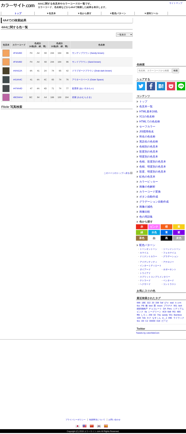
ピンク (154, 226)
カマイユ (144, 252)
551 (171, 315)
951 (175, 305)
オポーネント (169, 269)
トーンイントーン (171, 249)
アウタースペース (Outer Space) (88, 79)
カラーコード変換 (150, 191)
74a (159, 315)
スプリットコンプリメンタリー (155, 277)
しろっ (144, 315)
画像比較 (144, 211)
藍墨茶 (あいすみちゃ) (83, 88)
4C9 (164, 311)
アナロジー (168, 262)
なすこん (156, 318)
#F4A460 (17, 53)
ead (172, 302)
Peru (169, 308)
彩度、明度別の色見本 (152, 171)
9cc (138, 321)
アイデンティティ (148, 262)
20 (153, 302)
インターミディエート (150, 265)
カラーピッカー (148, 181)
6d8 (169, 311)
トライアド (145, 273)
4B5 (179, 311)
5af (161, 302)
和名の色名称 (147, 136)
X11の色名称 (147, 116)
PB (142, 305)
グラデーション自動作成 (154, 201)
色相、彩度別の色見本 (152, 161)
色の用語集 (146, 216)
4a (145, 311)
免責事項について (97, 419)
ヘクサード (145, 284)
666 (138, 302)
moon (159, 305)
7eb (144, 318)
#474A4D (17, 88)
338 (157, 302)
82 (154, 315)
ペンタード (168, 280)
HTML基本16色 (148, 111)
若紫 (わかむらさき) (81, 97)
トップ (17, 13)
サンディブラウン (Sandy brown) (88, 53)
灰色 (178, 238)
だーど (164, 321)
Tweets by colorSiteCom (147, 333)
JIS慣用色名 (146, 131)
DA (164, 308)
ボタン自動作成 (148, 196)
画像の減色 (146, 206)
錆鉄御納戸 (142, 308)
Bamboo (178, 315)
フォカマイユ (169, 252)
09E (170, 318)
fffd (138, 315)
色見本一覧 (146, 106)
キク (149, 318)
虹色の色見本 (147, 176)
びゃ (166, 302)
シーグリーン (154, 311)
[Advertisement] (161, 39)
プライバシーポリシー (76, 419)
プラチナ (168, 305)
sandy (165, 315)
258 (150, 315)
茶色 (141, 238)
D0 (142, 321)
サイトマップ (175, 3)
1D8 (139, 318)
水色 (154, 232)
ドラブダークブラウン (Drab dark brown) (92, 70)
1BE (144, 302)
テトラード (145, 280)
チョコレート (155, 308)
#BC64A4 (18, 97)
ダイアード (145, 269)
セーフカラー (147, 126)
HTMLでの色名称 (149, 121)
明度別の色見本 (148, 156)
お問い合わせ (114, 419)
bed (150, 305)
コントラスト (169, 284)
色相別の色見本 (148, 146)
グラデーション (170, 256)
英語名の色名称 (148, 141)
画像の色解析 (147, 186)
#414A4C (17, 79)
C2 (146, 321)
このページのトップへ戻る (117, 173)
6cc (138, 305)
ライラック (178, 318)
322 (149, 302)
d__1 (164, 318)
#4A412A (17, 70)
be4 (180, 305)
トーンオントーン (148, 249)
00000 (152, 321)
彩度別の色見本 (148, 151)
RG (174, 311)
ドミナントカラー (148, 256)
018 (158, 321)
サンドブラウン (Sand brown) (86, 62)
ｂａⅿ (178, 302)
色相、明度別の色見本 (152, 166)
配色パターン (147, 245)
